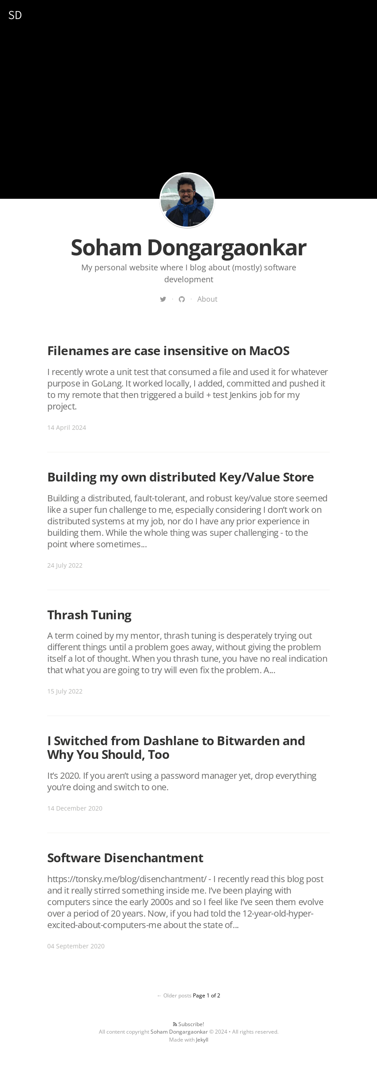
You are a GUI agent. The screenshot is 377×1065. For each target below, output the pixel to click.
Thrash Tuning (89, 614)
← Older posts (174, 995)
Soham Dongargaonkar (187, 200)
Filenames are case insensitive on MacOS (168, 350)
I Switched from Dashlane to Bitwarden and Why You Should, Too (176, 747)
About (207, 299)
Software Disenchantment (125, 857)
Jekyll (202, 1039)
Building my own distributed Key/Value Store (180, 476)
